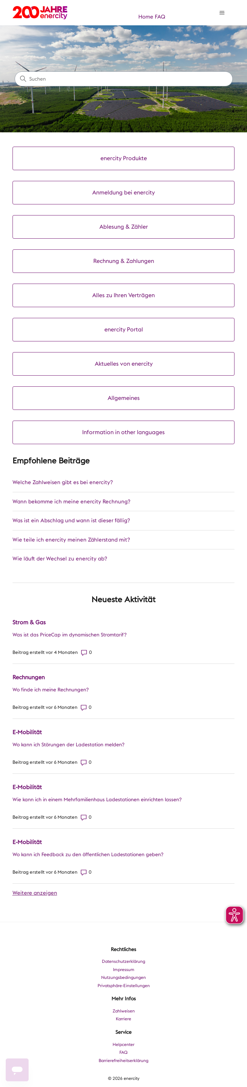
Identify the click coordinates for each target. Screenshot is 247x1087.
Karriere (123, 1019)
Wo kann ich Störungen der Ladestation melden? (68, 744)
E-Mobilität (27, 732)
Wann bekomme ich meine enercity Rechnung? (71, 501)
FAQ (160, 16)
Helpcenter (123, 1044)
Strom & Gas (29, 622)
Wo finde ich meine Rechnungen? (51, 689)
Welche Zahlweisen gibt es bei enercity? (63, 482)
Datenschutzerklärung (123, 961)
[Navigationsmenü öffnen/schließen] (221, 13)
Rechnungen (29, 677)
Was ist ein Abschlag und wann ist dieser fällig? (71, 520)
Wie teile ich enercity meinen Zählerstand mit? (71, 539)
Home (145, 16)
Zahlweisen (124, 1011)
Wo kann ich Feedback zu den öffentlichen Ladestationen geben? (88, 854)
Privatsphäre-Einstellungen (124, 986)
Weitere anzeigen (35, 892)
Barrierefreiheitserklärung (123, 1060)
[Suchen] (123, 79)
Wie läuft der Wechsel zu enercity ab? (60, 558)
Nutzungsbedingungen (123, 977)
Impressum (123, 969)
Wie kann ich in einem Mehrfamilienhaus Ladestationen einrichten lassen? (97, 799)
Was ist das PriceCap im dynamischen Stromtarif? (70, 634)
